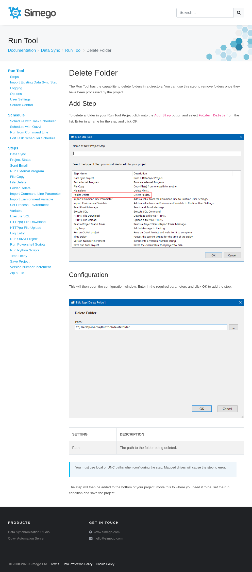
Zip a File (17, 273)
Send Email (19, 165)
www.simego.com (107, 532)
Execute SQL (20, 216)
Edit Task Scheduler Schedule (33, 138)
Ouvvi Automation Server (26, 538)
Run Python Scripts (25, 250)
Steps (14, 77)
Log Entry (17, 233)
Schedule (16, 115)
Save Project (20, 261)
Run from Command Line (29, 132)
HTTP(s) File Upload (25, 228)
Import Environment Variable (31, 199)
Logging (16, 88)
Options (16, 94)
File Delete (18, 182)
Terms (55, 564)
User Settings (20, 99)
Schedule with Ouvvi (25, 127)
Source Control (21, 105)
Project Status (20, 160)
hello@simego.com (108, 538)
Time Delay (18, 256)
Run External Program (27, 171)
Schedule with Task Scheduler (33, 121)
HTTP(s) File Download (28, 222)
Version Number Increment (30, 267)
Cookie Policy (105, 564)
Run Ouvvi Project (24, 239)
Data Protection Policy (77, 564)
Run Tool (73, 50)
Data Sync (50, 50)
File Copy (17, 177)
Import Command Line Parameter (35, 194)
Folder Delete (20, 188)
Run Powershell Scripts (28, 244)
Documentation (22, 50)
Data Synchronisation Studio (29, 532)
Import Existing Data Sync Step (34, 82)
